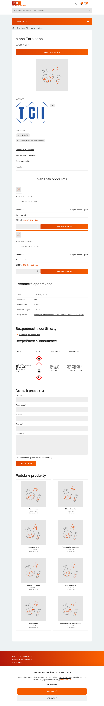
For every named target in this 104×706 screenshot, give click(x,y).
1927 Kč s (30, 265)
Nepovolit (52, 698)
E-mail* (19, 414)
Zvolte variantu (52, 52)
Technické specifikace (25, 149)
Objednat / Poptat (64, 227)
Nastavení (52, 684)
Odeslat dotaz (26, 463)
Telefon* (19, 424)
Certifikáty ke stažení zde (29, 334)
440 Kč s (30, 220)
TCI (52, 105)
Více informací (65, 680)
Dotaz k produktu (23, 161)
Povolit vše (52, 691)
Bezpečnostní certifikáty (26, 155)
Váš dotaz (20, 433)
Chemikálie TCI (22, 28)
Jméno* (19, 395)
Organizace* (21, 405)
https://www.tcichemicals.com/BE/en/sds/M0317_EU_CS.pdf (59, 314)
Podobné (20, 167)
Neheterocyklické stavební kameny (30, 141)
